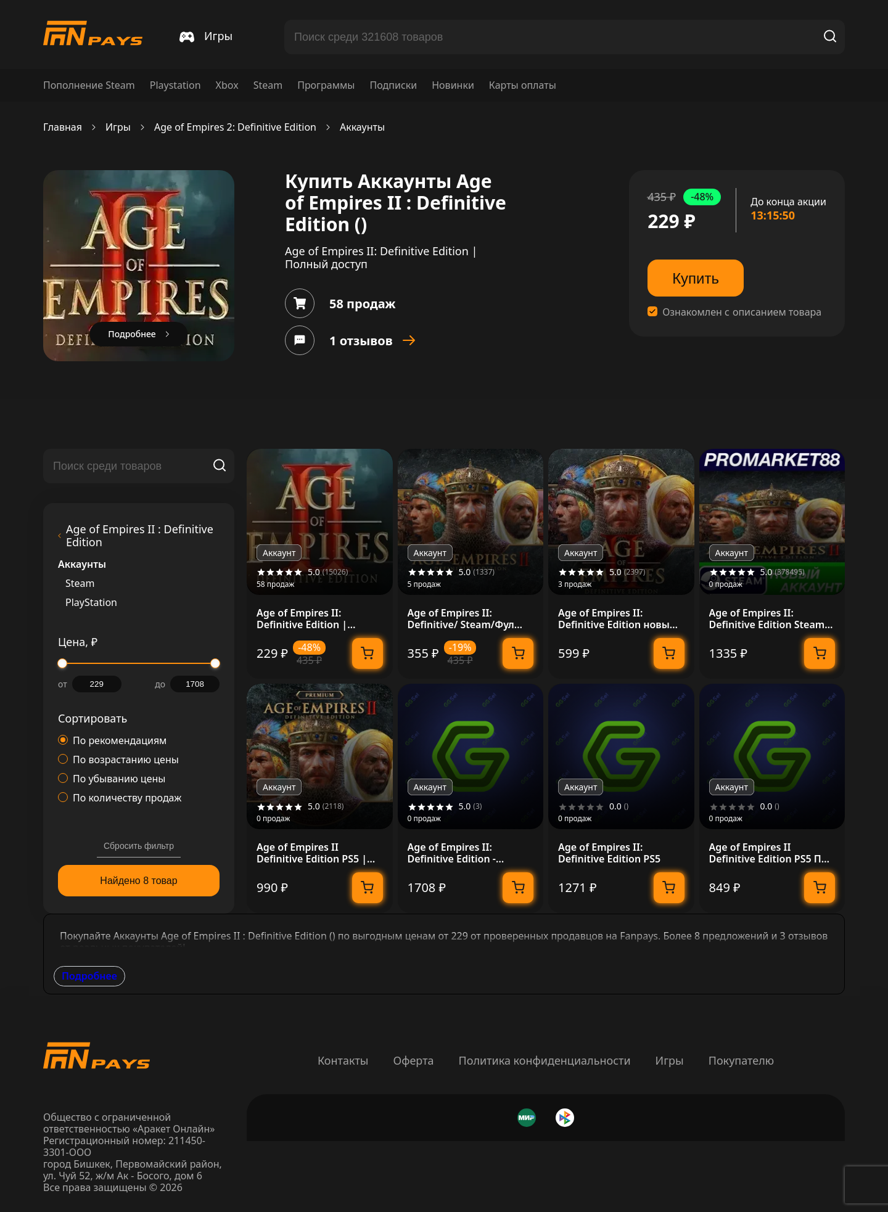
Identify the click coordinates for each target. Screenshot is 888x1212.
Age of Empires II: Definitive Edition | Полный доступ (302, 619)
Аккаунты (362, 127)
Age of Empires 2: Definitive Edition (235, 127)
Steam (268, 85)
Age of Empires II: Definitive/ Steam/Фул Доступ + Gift (461, 619)
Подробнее (89, 976)
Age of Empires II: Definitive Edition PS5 (609, 853)
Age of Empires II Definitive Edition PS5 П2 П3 (768, 853)
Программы (326, 85)
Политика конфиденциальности (545, 1060)
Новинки (453, 85)
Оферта (413, 1060)
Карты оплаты (522, 85)
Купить (695, 278)
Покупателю (741, 1060)
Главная (62, 127)
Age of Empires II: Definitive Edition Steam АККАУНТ (767, 619)
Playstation (175, 85)
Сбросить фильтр (139, 846)
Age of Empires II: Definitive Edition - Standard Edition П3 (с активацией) (461, 853)
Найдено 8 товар (138, 880)
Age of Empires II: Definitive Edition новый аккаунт (617, 619)
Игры (118, 127)
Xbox (227, 85)
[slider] (62, 663)
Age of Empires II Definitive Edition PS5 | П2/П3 (312, 853)
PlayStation (91, 602)
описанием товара (777, 312)
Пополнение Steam (89, 85)
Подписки (393, 85)
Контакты (343, 1060)
